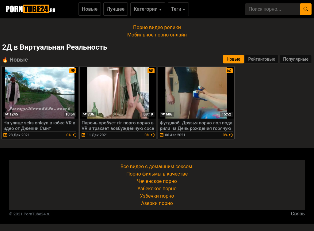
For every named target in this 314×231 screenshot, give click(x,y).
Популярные (295, 59)
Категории (148, 9)
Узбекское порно (157, 188)
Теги (178, 9)
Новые (90, 9)
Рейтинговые (261, 59)
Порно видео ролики (157, 27)
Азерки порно (157, 203)
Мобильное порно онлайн (157, 35)
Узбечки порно (157, 196)
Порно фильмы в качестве (157, 174)
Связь (298, 214)
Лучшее (115, 9)
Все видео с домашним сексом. (157, 166)
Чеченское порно (157, 181)
